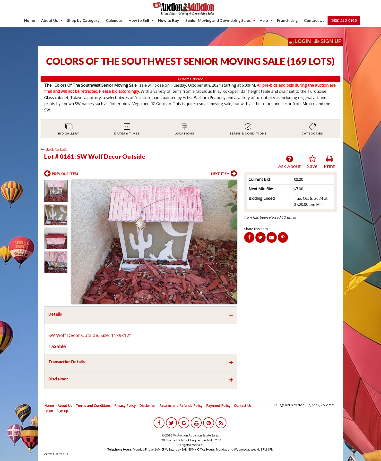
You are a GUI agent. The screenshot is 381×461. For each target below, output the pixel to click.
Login (302, 41)
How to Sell (139, 20)
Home (29, 20)
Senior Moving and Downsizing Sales (218, 20)
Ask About (289, 162)
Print (329, 162)
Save (312, 162)
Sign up (62, 411)
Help (264, 20)
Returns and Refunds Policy (180, 405)
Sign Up (328, 41)
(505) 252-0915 (343, 20)
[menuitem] (29, 20)
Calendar (114, 20)
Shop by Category (83, 20)
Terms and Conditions (93, 405)
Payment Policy (218, 405)
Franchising (287, 20)
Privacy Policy (125, 405)
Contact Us (314, 20)
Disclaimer (147, 405)
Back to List (54, 149)
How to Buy (168, 20)
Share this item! (256, 228)
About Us (49, 20)
